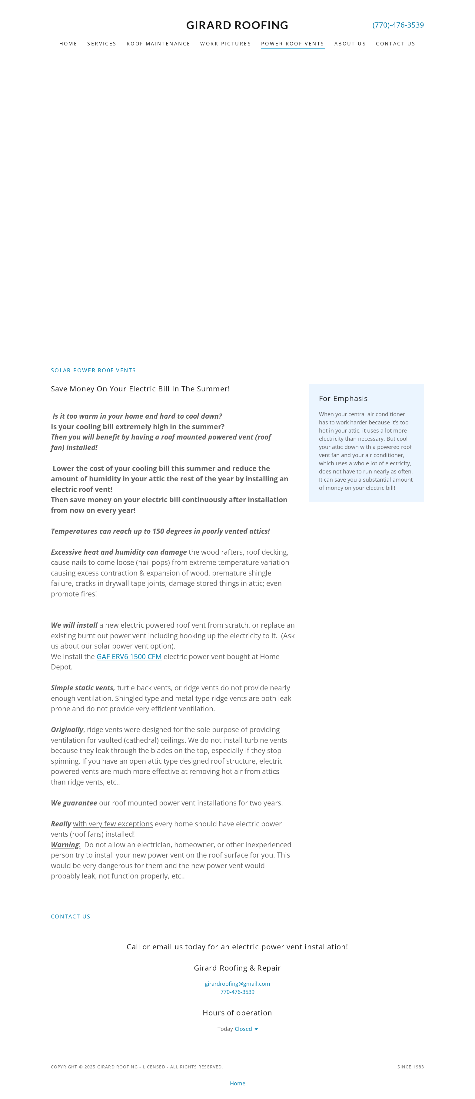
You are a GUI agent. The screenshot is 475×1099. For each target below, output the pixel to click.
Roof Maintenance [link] (159, 43)
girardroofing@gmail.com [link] (237, 983)
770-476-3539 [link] (237, 991)
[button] (255, 1029)
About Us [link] (350, 43)
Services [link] (102, 43)
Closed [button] (243, 1028)
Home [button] (237, 1083)
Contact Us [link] (396, 43)
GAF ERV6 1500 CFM (129, 656)
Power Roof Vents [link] (293, 43)
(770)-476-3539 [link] (398, 25)
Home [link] (68, 43)
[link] (237, 27)
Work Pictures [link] (225, 43)
